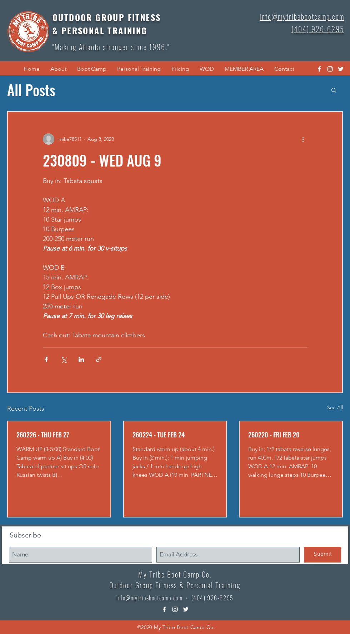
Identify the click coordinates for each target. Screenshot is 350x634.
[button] (58, 69)
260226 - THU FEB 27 (42, 434)
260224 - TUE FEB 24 (158, 434)
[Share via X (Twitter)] (63, 359)
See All (335, 407)
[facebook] (319, 69)
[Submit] (322, 555)
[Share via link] (98, 359)
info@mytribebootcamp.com (149, 598)
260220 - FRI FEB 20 (274, 434)
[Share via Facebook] (46, 359)
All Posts (31, 90)
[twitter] (340, 69)
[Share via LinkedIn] (81, 359)
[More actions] (303, 139)
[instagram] (330, 69)
